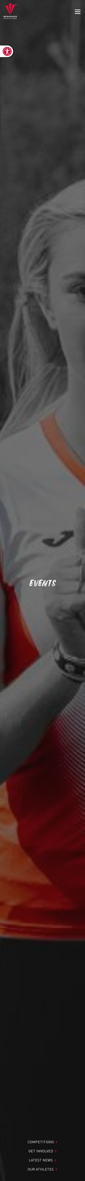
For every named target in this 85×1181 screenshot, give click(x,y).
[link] (6, 51)
